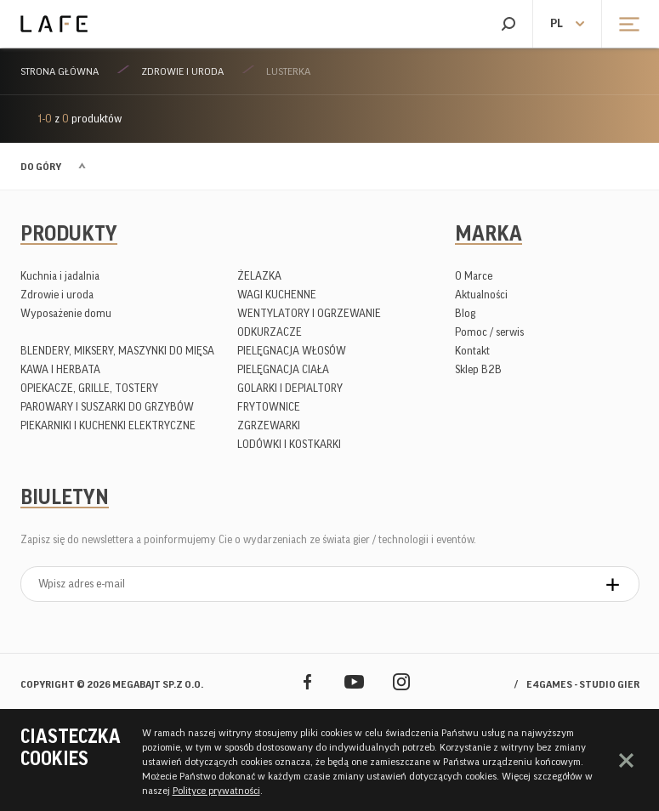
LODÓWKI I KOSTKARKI (289, 444)
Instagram (401, 681)
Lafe (54, 24)
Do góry (40, 167)
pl (556, 24)
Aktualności (481, 294)
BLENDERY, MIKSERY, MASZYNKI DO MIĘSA (117, 350)
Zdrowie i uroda (182, 71)
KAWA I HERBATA (60, 369)
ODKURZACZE (269, 331)
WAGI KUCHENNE (276, 294)
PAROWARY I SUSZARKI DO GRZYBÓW (107, 406)
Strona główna (59, 71)
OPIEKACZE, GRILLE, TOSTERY (89, 388)
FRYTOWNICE (268, 406)
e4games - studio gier (582, 684)
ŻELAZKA (259, 275)
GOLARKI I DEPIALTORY (290, 388)
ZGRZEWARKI (268, 425)
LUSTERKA (288, 71)
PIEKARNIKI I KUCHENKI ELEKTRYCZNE (108, 425)
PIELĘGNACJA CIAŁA (283, 369)
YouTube (354, 681)
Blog (465, 313)
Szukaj (508, 24)
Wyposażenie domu (65, 313)
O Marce (473, 275)
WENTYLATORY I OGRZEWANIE (309, 313)
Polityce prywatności (216, 790)
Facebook (307, 681)
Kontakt (472, 350)
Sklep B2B (478, 369)
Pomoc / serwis (489, 331)
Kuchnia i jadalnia (59, 275)
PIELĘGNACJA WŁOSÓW (291, 350)
